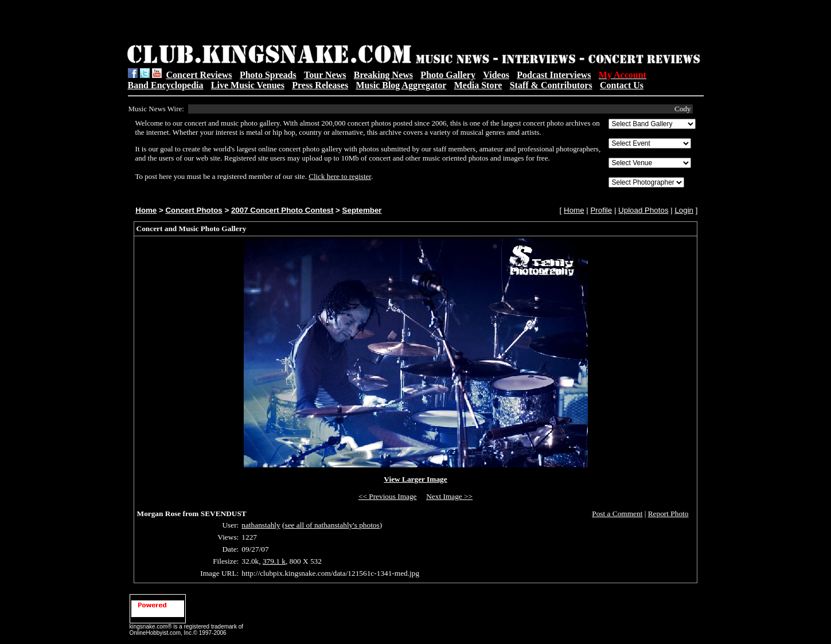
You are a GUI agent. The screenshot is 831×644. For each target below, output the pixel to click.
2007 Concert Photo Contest (282, 210)
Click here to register (340, 176)
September (362, 210)
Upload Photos (643, 210)
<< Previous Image (387, 496)
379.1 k (274, 561)
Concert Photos (193, 210)
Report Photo (668, 513)
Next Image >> (449, 496)
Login (683, 210)
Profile (601, 210)
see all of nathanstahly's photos (331, 525)
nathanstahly (260, 525)
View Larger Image (415, 479)
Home (146, 210)
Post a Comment (617, 513)
